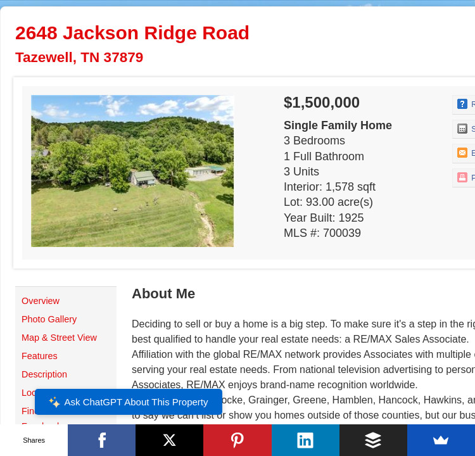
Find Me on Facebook (44, 418)
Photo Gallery (49, 319)
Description (44, 374)
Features (40, 356)
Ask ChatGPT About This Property (128, 402)
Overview (41, 301)
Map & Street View (59, 337)
